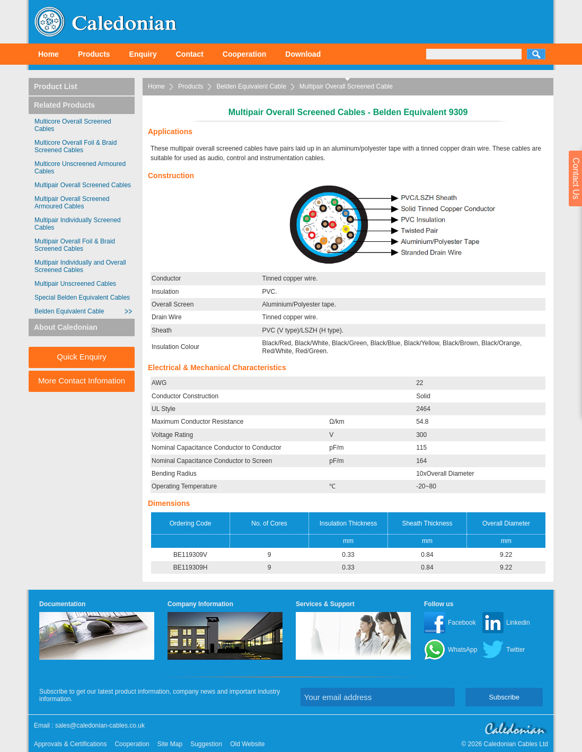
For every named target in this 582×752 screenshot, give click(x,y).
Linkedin (518, 622)
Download (303, 54)
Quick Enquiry (81, 356)
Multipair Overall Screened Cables (82, 185)
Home (48, 54)
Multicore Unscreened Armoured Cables (80, 167)
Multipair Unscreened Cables (75, 283)
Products (94, 54)
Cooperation (244, 54)
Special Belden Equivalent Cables (82, 297)
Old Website (247, 744)
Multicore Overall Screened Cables (72, 125)
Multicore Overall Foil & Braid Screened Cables (75, 146)
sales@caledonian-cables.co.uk (100, 725)
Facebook (462, 622)
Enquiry (143, 54)
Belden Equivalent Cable (251, 86)
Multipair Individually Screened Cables (77, 223)
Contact (190, 54)
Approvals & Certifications (70, 744)
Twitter (515, 649)
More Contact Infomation (81, 380)
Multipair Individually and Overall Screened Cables (80, 266)
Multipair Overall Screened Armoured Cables (71, 202)
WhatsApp (462, 649)
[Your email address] (378, 697)
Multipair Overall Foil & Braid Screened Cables (74, 245)
